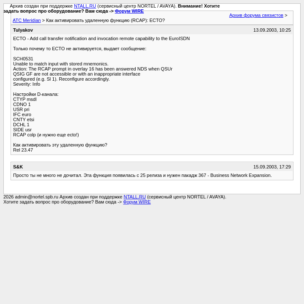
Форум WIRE (129, 11)
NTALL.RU (85, 5)
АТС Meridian (27, 20)
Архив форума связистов (256, 15)
